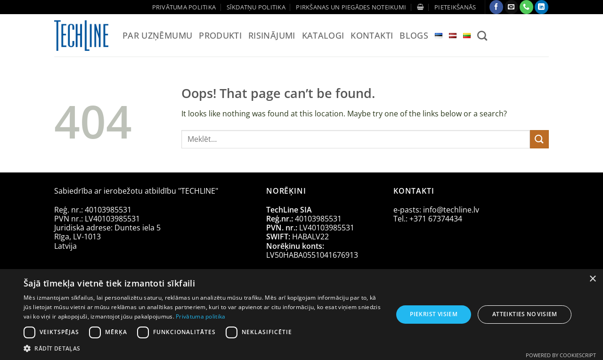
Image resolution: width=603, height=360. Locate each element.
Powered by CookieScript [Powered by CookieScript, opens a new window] (561, 355)
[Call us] (526, 7)
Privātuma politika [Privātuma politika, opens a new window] (200, 316)
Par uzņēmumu (157, 35)
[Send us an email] (511, 7)
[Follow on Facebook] (496, 7)
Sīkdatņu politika (256, 7)
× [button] (592, 279)
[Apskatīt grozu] (420, 7)
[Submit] (539, 139)
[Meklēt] (482, 35)
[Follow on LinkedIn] (541, 7)
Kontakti (371, 35)
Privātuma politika (184, 7)
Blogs (413, 35)
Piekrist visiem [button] (433, 314)
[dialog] (301, 314)
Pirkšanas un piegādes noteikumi (351, 7)
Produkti (220, 35)
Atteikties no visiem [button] (524, 314)
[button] (455, 7)
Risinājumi (271, 35)
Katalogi (323, 35)
